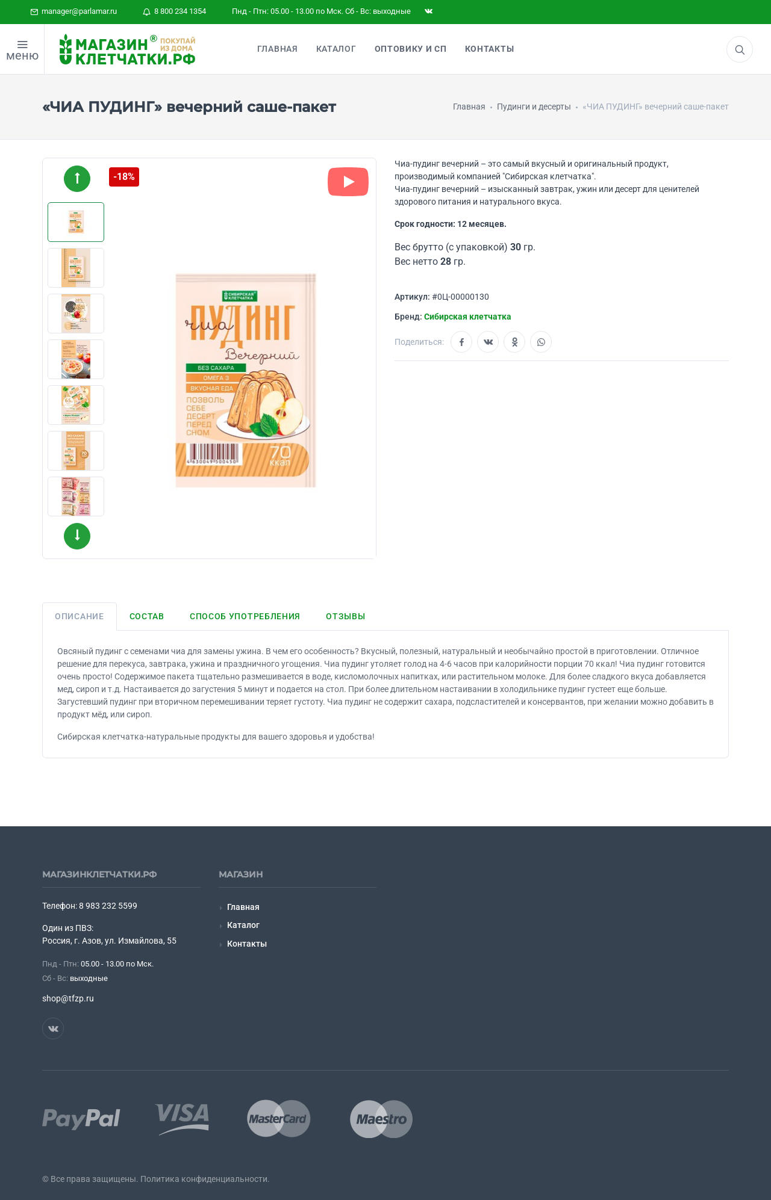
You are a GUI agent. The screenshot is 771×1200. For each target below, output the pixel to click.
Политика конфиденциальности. (205, 1179)
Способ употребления (245, 616)
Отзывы (345, 616)
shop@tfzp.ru (68, 998)
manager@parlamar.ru (73, 11)
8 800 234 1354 (174, 11)
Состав (147, 616)
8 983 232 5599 (108, 906)
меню (22, 55)
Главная (243, 907)
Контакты (247, 943)
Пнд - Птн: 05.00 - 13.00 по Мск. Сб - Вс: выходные (321, 11)
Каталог (243, 925)
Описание (79, 616)
